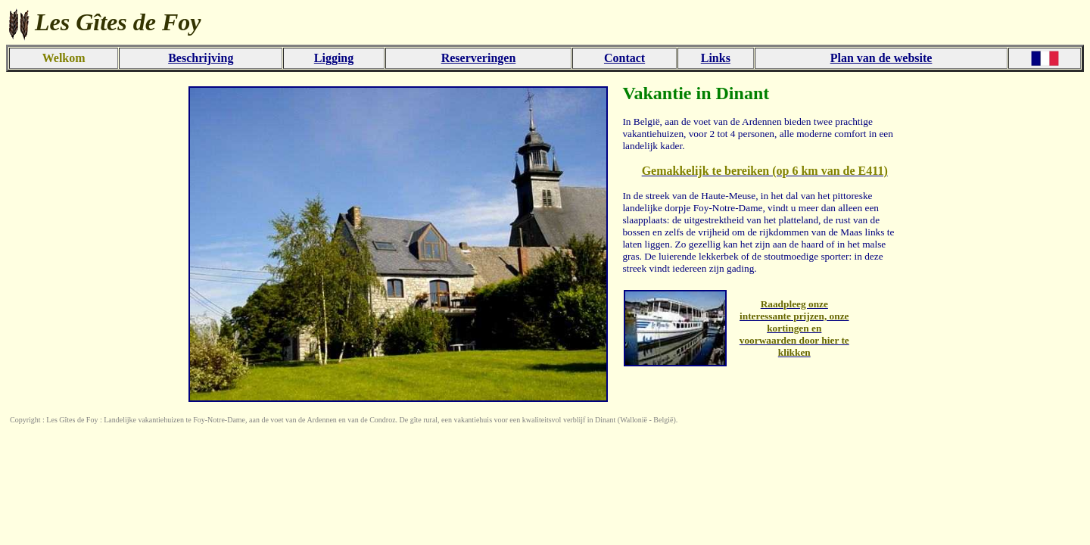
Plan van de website (881, 57)
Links (715, 57)
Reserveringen (478, 57)
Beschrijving (200, 57)
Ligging (333, 57)
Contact (624, 57)
